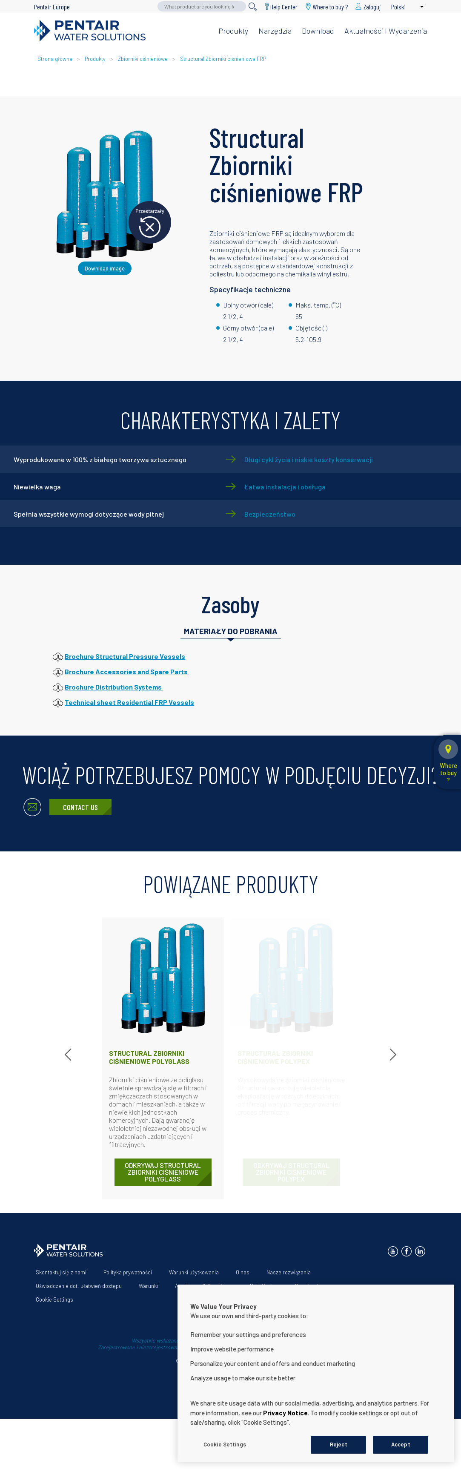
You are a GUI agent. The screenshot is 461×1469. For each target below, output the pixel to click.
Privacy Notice (285, 1460)
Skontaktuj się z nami (61, 1272)
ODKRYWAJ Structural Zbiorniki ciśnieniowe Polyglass (163, 1172)
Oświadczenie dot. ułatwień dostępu (79, 1285)
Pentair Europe (52, 7)
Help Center (284, 7)
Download (318, 30)
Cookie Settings (54, 1299)
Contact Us (80, 807)
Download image (105, 268)
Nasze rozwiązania (288, 1272)
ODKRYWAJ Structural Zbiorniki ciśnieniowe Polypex (291, 1172)
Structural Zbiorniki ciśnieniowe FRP (223, 58)
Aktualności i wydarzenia (385, 30)
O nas (242, 1272)
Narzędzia (275, 30)
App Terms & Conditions (204, 1285)
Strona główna (54, 58)
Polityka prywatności (127, 1272)
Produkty (233, 30)
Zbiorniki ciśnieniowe (143, 58)
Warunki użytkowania (194, 1272)
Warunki (148, 1285)
